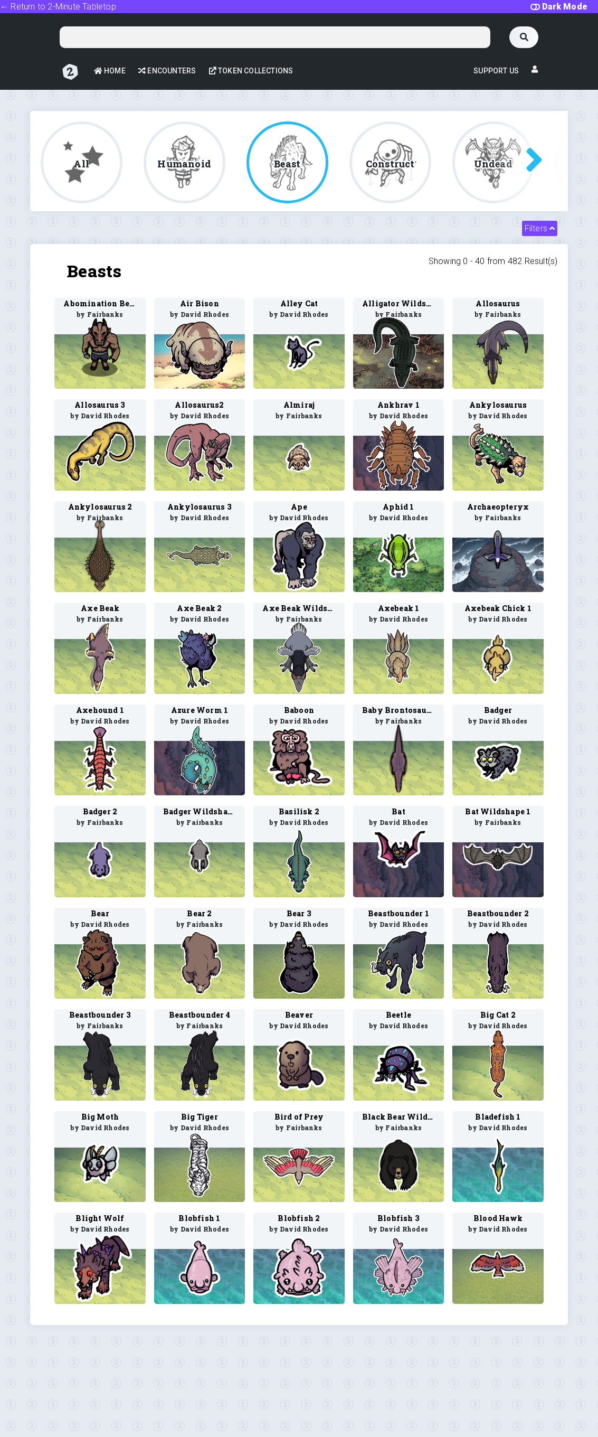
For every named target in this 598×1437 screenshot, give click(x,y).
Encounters (167, 71)
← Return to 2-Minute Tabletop (58, 7)
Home (110, 71)
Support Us (496, 71)
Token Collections (251, 71)
